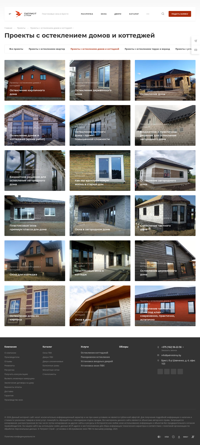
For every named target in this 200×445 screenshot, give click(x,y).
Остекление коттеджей (94, 352)
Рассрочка (9, 370)
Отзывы (8, 361)
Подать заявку (180, 14)
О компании (10, 352)
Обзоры (123, 346)
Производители (11, 357)
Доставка (8, 391)
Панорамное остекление (95, 357)
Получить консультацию (16, 374)
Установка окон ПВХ (93, 365)
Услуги (85, 346)
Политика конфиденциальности (19, 436)
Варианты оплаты (13, 387)
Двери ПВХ (48, 357)
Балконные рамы (51, 365)
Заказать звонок (169, 350)
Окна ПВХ (47, 352)
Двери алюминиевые (53, 361)
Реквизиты (9, 365)
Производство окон (13, 400)
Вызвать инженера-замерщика (19, 378)
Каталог (47, 346)
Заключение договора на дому (19, 382)
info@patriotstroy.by (171, 355)
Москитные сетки (51, 370)
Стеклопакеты (49, 374)
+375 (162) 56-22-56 (171, 347)
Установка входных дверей (97, 361)
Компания (10, 346)
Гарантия (8, 395)
